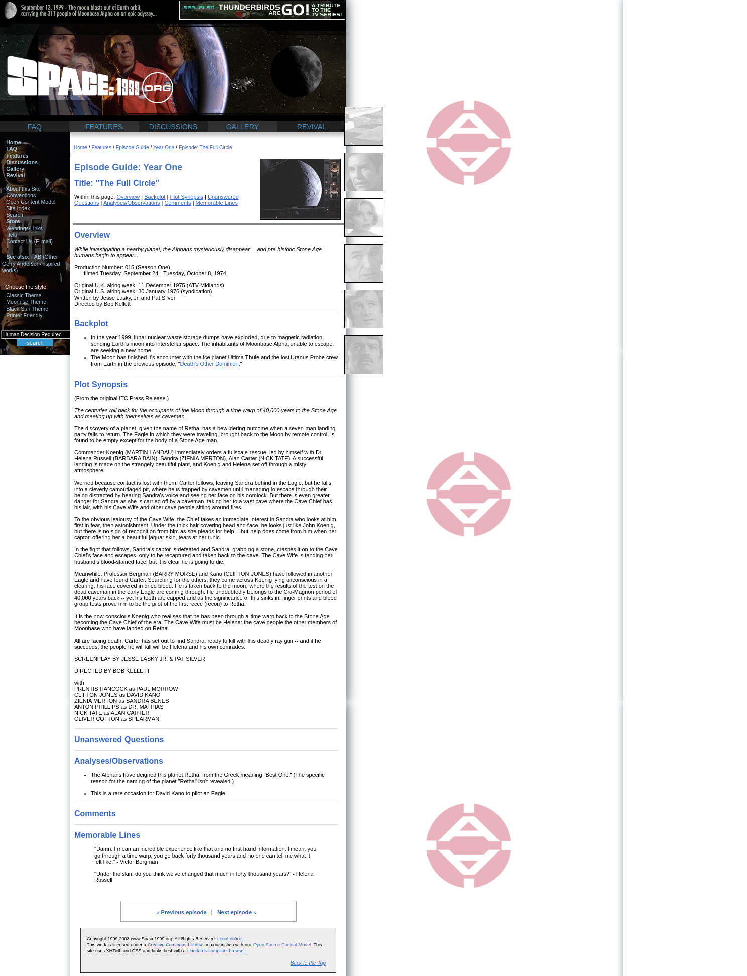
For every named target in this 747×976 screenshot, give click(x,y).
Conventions (21, 195)
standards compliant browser (216, 950)
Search (14, 215)
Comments (177, 203)
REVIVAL (311, 127)
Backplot (154, 197)
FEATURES (103, 127)
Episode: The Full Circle (205, 147)
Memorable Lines (217, 203)
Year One (163, 147)
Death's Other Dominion (209, 364)
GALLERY (242, 127)
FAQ (35, 127)
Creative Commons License (175, 944)
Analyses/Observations (131, 203)
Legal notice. (230, 938)
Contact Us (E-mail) (29, 241)
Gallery (15, 169)
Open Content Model (30, 202)
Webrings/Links (24, 228)
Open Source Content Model (282, 944)
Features (17, 156)
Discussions (22, 162)
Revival (15, 175)
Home (13, 142)
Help (11, 235)
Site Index (18, 208)
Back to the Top (308, 963)
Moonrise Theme (26, 302)
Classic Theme (23, 295)
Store (13, 221)
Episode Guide (132, 147)
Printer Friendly (24, 315)
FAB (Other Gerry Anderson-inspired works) (31, 263)
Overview (128, 197)
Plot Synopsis (186, 197)
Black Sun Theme (27, 309)
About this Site (23, 189)
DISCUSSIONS (173, 127)
